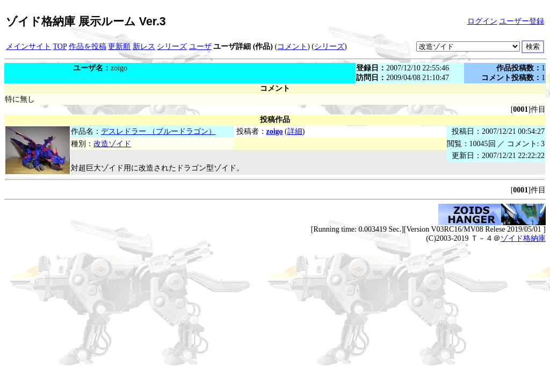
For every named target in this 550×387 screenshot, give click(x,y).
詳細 (294, 131)
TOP (60, 46)
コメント (292, 46)
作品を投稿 (87, 46)
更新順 (119, 46)
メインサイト (28, 46)
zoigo (274, 131)
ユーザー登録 (521, 21)
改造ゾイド (112, 144)
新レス (144, 46)
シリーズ (172, 46)
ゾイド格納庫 (523, 238)
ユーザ (200, 46)
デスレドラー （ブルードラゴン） (158, 131)
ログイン (482, 21)
